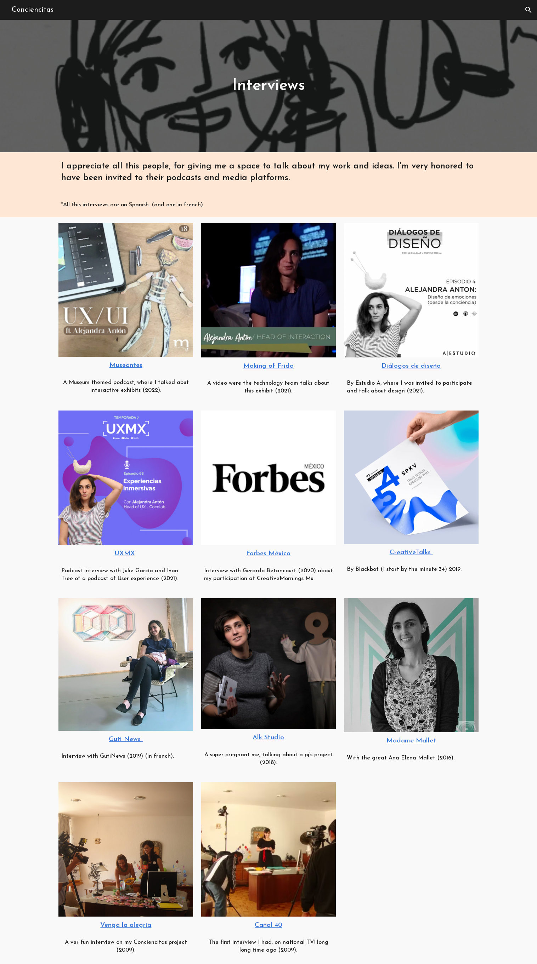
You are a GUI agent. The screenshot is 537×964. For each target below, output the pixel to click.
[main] (268, 86)
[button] (528, 9)
